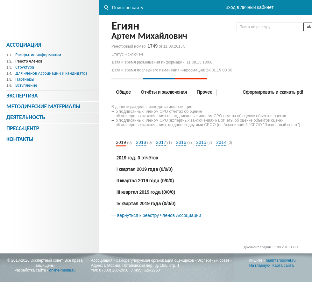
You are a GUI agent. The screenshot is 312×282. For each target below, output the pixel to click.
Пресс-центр (22, 128)
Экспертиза (22, 95)
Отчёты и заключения (164, 92)
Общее (123, 92)
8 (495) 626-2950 (145, 270)
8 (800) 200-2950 (113, 270)
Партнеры (24, 79)
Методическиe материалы (43, 106)
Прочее (204, 92)
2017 (161, 142)
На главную (259, 265)
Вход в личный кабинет (249, 7)
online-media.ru (62, 270)
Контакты (19, 139)
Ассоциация (23, 44)
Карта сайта (283, 265)
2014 (221, 142)
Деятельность (25, 117)
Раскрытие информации (38, 54)
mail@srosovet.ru (281, 260)
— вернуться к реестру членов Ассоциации (156, 215)
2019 (121, 142)
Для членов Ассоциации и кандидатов (51, 73)
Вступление (26, 85)
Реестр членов (28, 61)
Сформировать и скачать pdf (273, 92)
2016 (181, 142)
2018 (141, 142)
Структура (24, 67)
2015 (201, 142)
